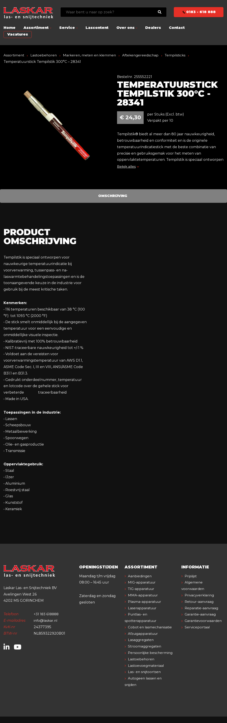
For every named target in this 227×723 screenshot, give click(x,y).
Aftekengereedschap (144, 55)
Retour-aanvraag (200, 602)
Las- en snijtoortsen (145, 678)
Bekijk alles (128, 166)
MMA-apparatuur (143, 595)
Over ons (125, 28)
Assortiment (36, 28)
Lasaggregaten (141, 640)
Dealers (153, 28)
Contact (177, 28)
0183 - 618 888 (199, 12)
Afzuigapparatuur (144, 633)
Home (10, 28)
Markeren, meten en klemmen (91, 55)
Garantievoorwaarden (204, 621)
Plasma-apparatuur (145, 602)
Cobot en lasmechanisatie (150, 627)
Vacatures (17, 34)
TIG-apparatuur (142, 589)
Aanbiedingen (140, 576)
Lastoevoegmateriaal (146, 672)
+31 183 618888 (47, 614)
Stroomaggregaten (145, 646)
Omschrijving (112, 196)
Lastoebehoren (44, 55)
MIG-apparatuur (142, 582)
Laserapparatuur (143, 608)
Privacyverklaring (200, 595)
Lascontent (97, 28)
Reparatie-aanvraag (202, 608)
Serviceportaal (198, 627)
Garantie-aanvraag (201, 614)
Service (67, 28)
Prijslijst (191, 576)
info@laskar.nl (46, 620)
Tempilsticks (180, 55)
